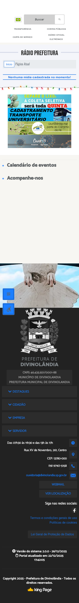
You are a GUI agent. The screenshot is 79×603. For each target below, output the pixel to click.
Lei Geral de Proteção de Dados (52, 534)
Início (9, 64)
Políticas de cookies (63, 522)
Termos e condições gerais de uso (53, 518)
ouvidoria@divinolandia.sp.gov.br (46, 475)
